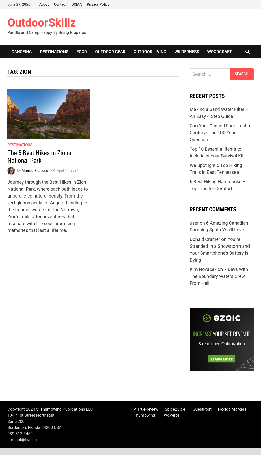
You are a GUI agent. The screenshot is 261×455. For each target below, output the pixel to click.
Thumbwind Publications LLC (66, 409)
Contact (60, 4)
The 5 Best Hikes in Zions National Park (39, 156)
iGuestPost (202, 409)
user (194, 223)
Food (81, 51)
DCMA (77, 4)
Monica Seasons (35, 170)
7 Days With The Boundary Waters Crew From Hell (219, 276)
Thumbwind (144, 415)
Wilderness (187, 51)
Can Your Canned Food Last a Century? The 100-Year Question (220, 132)
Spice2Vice (175, 409)
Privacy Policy (98, 4)
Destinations (54, 51)
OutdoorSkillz (41, 22)
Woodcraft (219, 51)
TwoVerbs (171, 415)
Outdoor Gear (110, 51)
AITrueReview (146, 409)
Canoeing (21, 51)
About (44, 4)
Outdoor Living (150, 51)
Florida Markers (232, 409)
